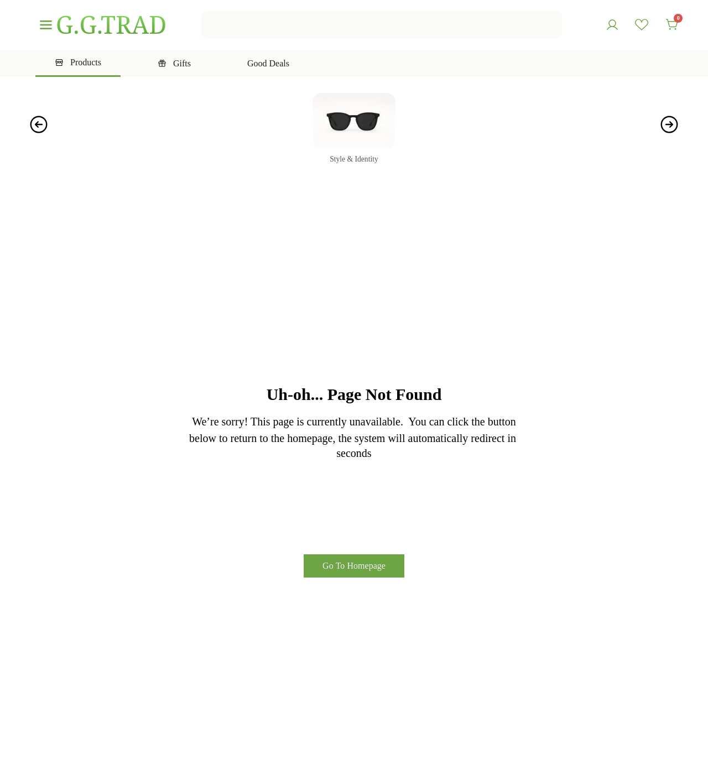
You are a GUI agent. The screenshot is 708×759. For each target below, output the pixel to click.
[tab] (78, 63)
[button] (38, 124)
